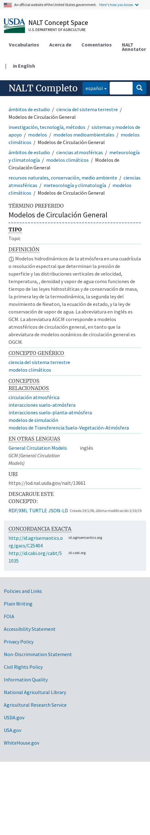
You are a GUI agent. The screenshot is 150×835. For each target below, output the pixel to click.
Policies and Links (23, 591)
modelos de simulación (33, 420)
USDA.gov (14, 717)
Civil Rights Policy (23, 667)
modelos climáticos (67, 160)
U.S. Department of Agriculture (57, 29)
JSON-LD (58, 510)
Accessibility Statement (30, 629)
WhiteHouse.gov (21, 743)
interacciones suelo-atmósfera (42, 405)
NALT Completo (43, 88)
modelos (37, 134)
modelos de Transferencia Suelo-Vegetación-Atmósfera (69, 427)
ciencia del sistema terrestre (87, 109)
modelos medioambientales (83, 134)
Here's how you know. (116, 4)
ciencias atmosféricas (79, 152)
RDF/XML (18, 510)
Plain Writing (18, 603)
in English (24, 66)
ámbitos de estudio (29, 109)
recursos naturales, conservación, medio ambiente (63, 177)
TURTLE (38, 510)
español (92, 87)
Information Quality (26, 679)
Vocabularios (24, 44)
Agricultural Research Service (35, 705)
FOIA (9, 616)
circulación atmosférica (34, 397)
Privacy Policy (18, 641)
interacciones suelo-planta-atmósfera (50, 412)
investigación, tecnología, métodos (47, 127)
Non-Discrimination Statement (38, 654)
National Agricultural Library (35, 692)
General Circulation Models (38, 448)
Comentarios (96, 44)
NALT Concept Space (58, 22)
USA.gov (12, 730)
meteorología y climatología (75, 185)
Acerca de (60, 44)
